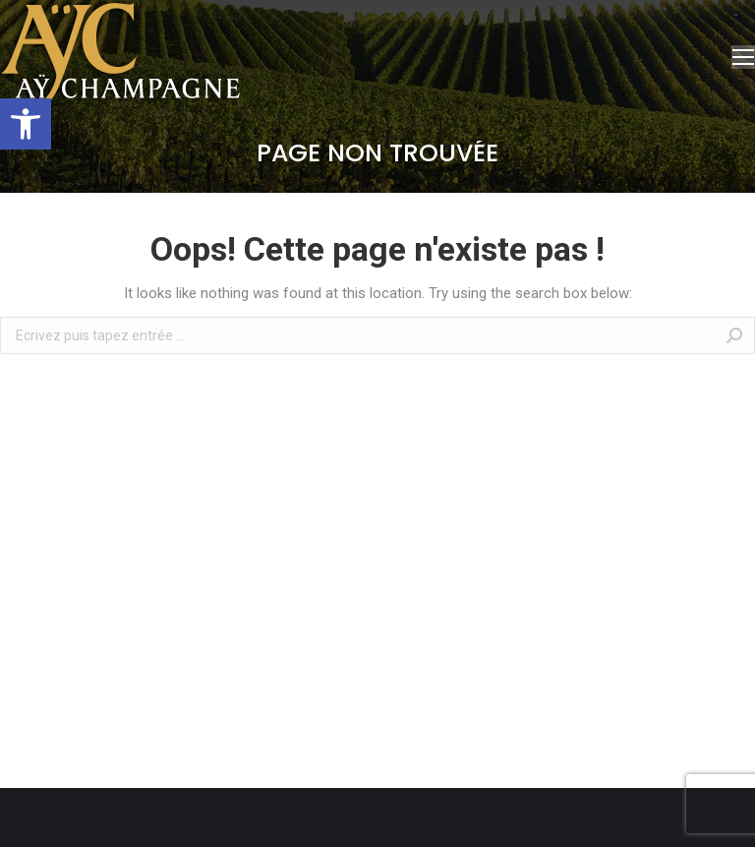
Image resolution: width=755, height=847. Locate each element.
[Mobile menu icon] (743, 57)
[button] (25, 124)
